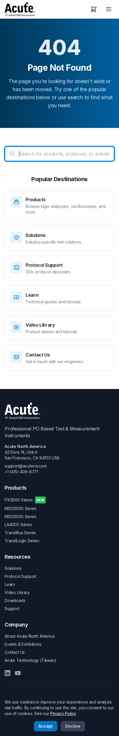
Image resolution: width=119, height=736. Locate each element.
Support (12, 608)
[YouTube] (18, 673)
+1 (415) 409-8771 (21, 471)
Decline (72, 726)
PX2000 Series (25, 500)
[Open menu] (108, 9)
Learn (10, 584)
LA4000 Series (18, 524)
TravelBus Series (20, 532)
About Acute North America (30, 636)
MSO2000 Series (21, 508)
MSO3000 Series (21, 516)
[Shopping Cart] (93, 9)
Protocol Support (20, 576)
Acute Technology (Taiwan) (30, 660)
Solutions (13, 568)
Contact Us (15, 652)
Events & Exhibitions (23, 644)
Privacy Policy (63, 713)
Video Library (17, 592)
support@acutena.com (26, 465)
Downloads (15, 600)
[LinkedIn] (7, 673)
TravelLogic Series (22, 540)
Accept (46, 726)
